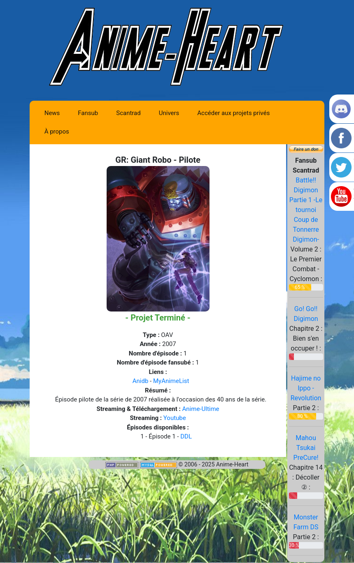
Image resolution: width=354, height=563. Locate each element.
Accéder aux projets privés (233, 113)
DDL (186, 436)
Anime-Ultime (200, 409)
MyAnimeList (171, 381)
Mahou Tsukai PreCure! (306, 447)
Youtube (174, 418)
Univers (169, 113)
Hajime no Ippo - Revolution (306, 388)
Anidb (141, 381)
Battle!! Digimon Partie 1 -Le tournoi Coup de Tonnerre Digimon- (306, 209)
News (52, 113)
